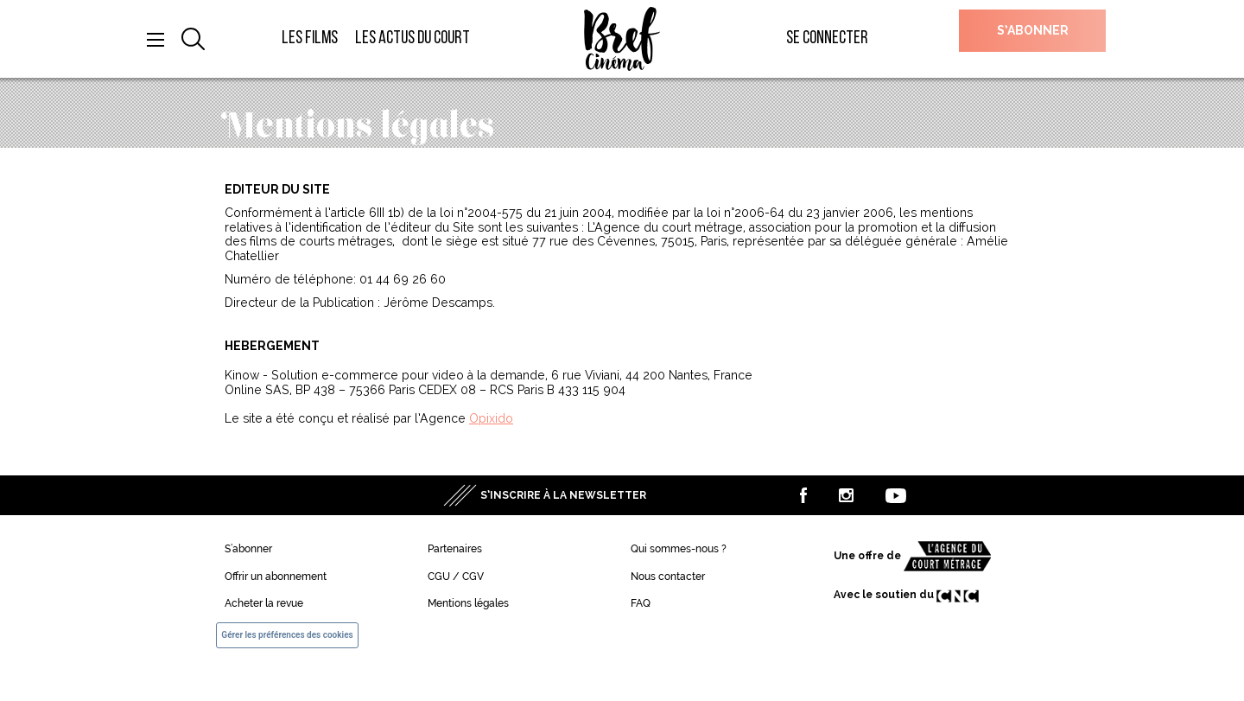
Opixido (491, 418)
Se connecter (827, 38)
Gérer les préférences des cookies (286, 635)
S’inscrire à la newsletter (563, 495)
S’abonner (1033, 30)
